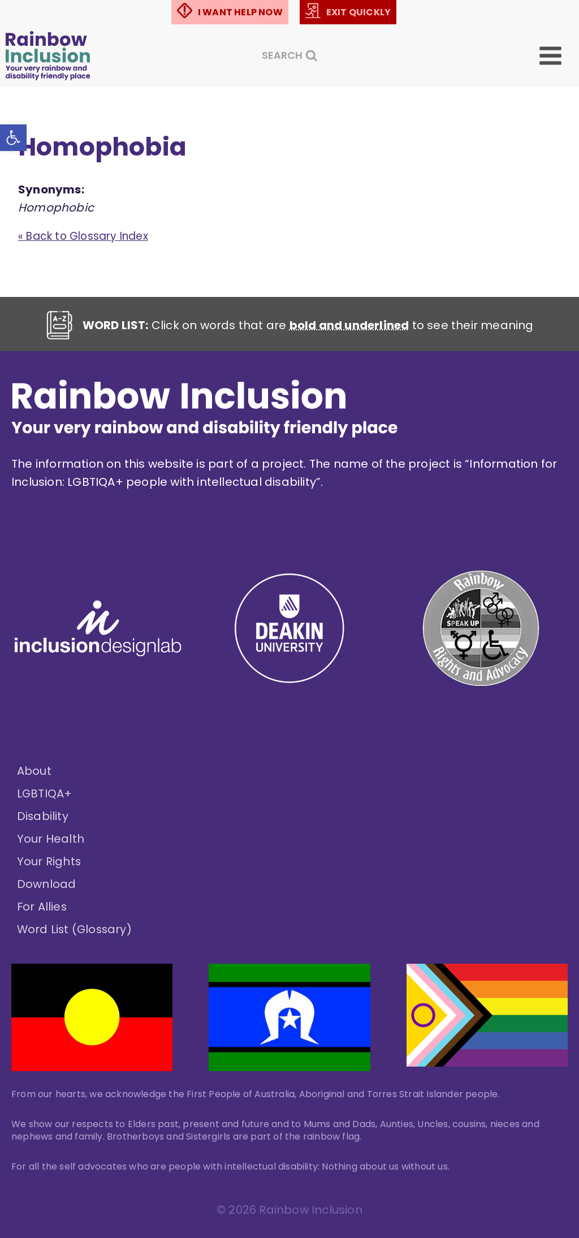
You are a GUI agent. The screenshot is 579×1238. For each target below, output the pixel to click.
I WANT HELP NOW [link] (240, 12)
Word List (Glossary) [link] (76, 930)
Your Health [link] (50, 839)
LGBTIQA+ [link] (45, 794)
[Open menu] (558, 55)
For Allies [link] (42, 907)
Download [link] (46, 884)
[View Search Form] (290, 55)
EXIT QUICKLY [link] (358, 12)
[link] (14, 139)
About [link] (34, 771)
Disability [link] (43, 817)
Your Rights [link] (49, 862)
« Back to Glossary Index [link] (88, 237)
